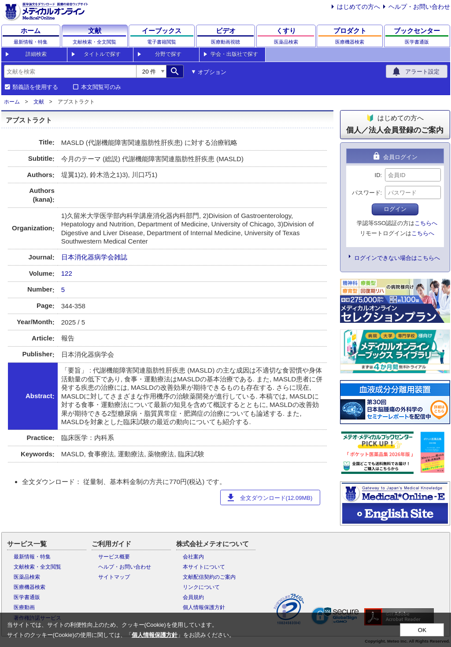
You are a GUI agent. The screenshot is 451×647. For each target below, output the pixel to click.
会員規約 (193, 597)
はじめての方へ (358, 6)
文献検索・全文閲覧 (37, 567)
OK (422, 630)
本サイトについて (204, 567)
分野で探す (168, 54)
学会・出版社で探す (234, 54)
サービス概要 (114, 557)
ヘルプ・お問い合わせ (419, 6)
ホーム (12, 102)
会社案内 (193, 557)
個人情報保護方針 (204, 607)
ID (378, 175)
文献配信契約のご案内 (209, 577)
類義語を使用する (35, 87)
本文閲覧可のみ (101, 87)
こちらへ (425, 223)
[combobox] (70, 71)
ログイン (395, 209)
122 (66, 273)
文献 (38, 102)
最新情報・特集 (32, 557)
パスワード (366, 192)
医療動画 (24, 607)
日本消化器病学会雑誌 (94, 257)
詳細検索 (36, 54)
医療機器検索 (29, 587)
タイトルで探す (102, 54)
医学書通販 (27, 597)
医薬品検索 (27, 577)
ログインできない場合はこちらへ (397, 258)
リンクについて (201, 587)
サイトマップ (114, 577)
